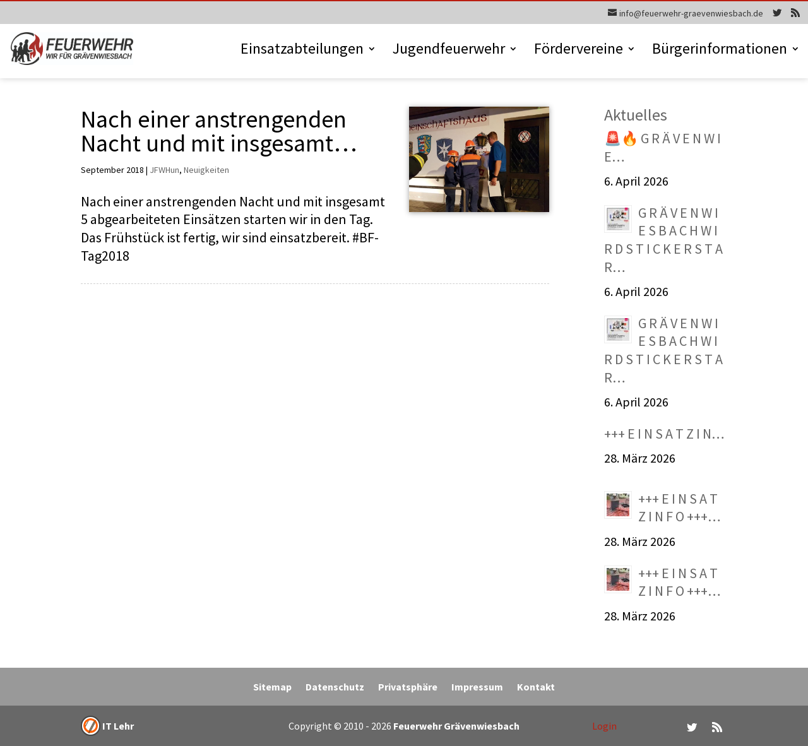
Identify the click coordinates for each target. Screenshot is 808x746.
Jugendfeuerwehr (449, 51)
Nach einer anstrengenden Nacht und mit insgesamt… (219, 131)
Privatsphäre (407, 687)
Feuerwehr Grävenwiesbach (455, 725)
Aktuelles (635, 114)
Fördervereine (578, 51)
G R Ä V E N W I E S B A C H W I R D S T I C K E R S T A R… (663, 240)
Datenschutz (335, 687)
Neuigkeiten (206, 169)
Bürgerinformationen (719, 51)
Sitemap (272, 687)
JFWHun (164, 169)
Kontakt (536, 687)
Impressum (477, 687)
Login (604, 725)
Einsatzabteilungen (302, 51)
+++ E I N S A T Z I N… (664, 433)
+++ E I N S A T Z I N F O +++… (679, 508)
